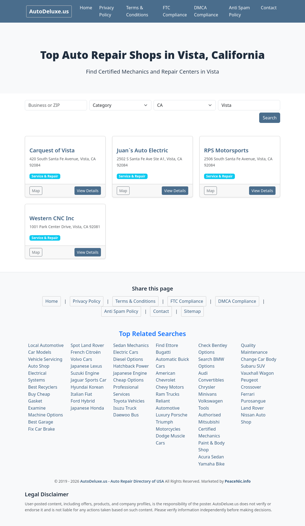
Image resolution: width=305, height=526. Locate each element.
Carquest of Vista (52, 150)
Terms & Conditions (137, 11)
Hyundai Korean (87, 387)
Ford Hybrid (83, 401)
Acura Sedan (211, 457)
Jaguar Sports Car (88, 380)
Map (36, 190)
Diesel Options (128, 359)
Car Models (39, 352)
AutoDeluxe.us (49, 11)
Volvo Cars (81, 359)
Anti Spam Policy (239, 11)
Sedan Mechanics (131, 345)
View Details (87, 190)
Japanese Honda (87, 408)
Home (86, 8)
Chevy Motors (170, 387)
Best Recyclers (42, 387)
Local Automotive (46, 345)
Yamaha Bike (211, 464)
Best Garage (40, 422)
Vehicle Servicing (45, 359)
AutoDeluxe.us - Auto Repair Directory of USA (122, 481)
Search (270, 118)
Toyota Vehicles (129, 401)
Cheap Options (128, 380)
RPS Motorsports (226, 150)
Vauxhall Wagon (257, 373)
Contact (269, 8)
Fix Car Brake (41, 429)
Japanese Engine (130, 373)
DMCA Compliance (206, 11)
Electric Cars (125, 352)
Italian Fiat (81, 394)
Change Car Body (258, 359)
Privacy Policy (106, 11)
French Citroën (86, 352)
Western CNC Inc (51, 218)
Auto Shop (38, 366)
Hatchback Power (131, 366)
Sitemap (192, 311)
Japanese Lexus (86, 366)
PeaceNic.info (238, 481)
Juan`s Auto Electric (142, 150)
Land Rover (252, 408)
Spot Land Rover (87, 345)
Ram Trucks (168, 394)
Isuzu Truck (124, 408)
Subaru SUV (253, 366)
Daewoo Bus (126, 415)
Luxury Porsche (171, 415)
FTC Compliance (175, 11)
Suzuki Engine (85, 373)
